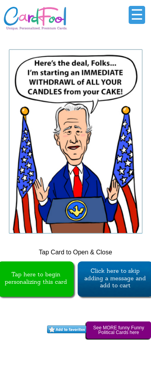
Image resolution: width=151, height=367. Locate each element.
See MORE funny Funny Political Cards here (118, 330)
